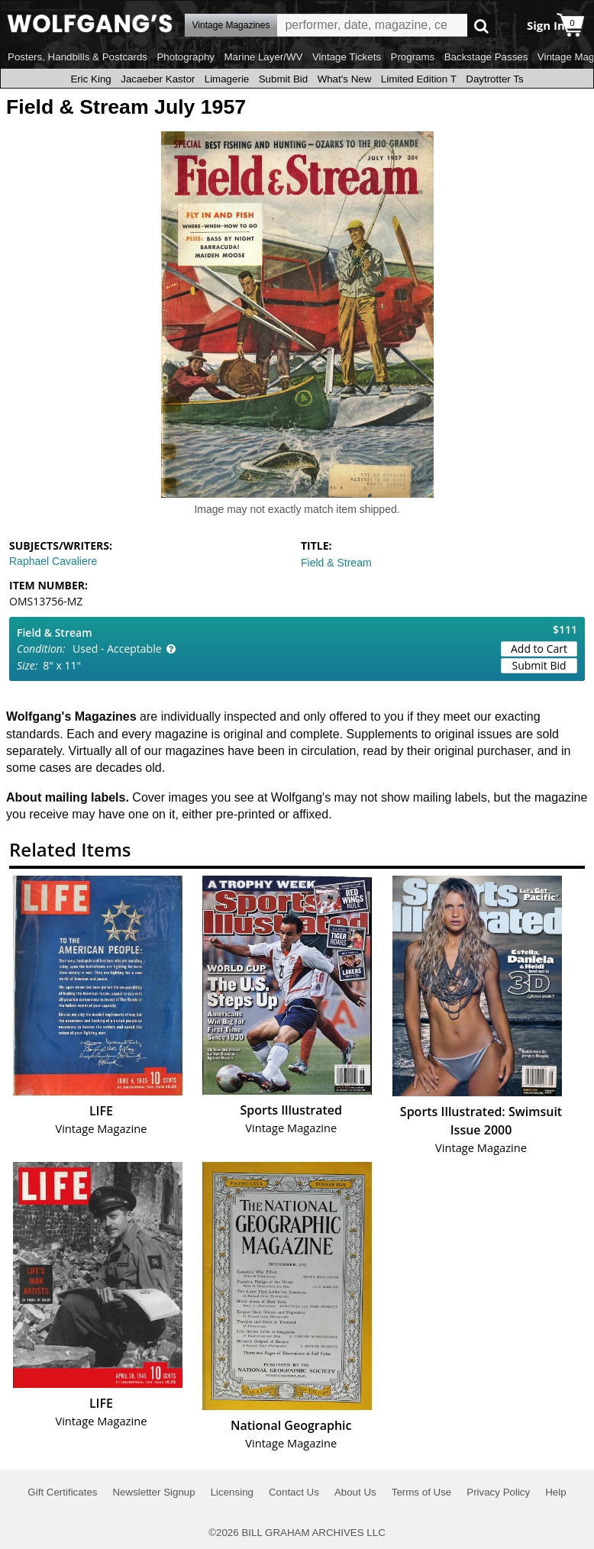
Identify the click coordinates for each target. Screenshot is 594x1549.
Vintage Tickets (346, 57)
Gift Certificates (62, 1492)
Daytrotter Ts (494, 79)
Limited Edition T (419, 79)
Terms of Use (422, 1492)
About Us (355, 1492)
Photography (186, 57)
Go (481, 25)
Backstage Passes (486, 57)
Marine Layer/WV (263, 57)
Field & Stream (336, 563)
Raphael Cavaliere (53, 561)
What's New (345, 79)
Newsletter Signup (153, 1492)
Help (555, 1492)
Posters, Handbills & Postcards (77, 57)
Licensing (232, 1492)
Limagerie (227, 79)
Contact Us (294, 1492)
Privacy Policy (498, 1492)
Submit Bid (283, 79)
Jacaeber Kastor (158, 79)
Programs (413, 57)
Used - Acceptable (117, 648)
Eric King (90, 79)
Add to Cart (539, 648)
